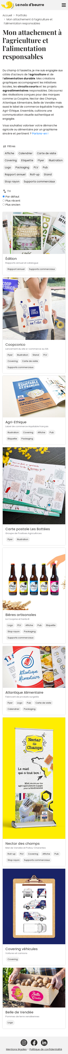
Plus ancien (11, 205)
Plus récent (11, 201)
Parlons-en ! (40, 133)
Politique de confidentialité (46, 1049)
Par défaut (11, 197)
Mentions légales (16, 1049)
